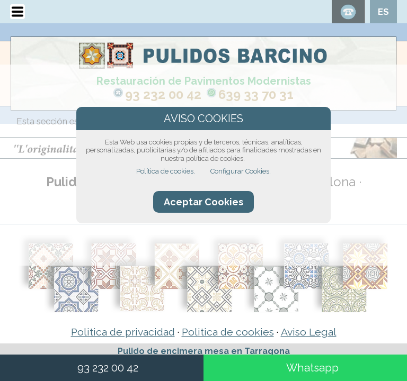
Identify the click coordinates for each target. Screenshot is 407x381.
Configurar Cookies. (240, 171)
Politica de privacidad (123, 332)
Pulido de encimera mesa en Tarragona (204, 351)
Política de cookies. (165, 171)
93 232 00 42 (163, 94)
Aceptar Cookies (203, 201)
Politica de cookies (228, 332)
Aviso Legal (309, 332)
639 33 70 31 (256, 94)
